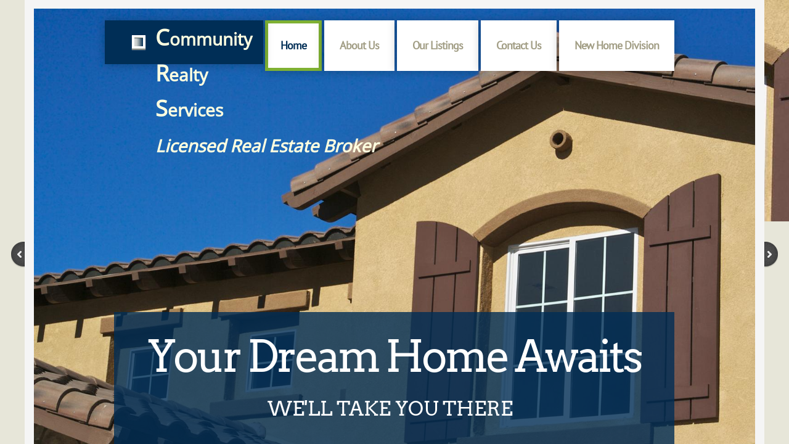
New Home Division (616, 45)
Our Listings (437, 45)
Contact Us (518, 45)
